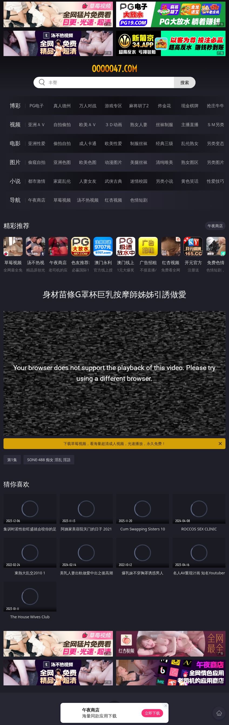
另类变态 (215, 143)
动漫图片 (113, 162)
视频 (15, 124)
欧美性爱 (113, 143)
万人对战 (87, 106)
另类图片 (215, 162)
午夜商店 (36, 200)
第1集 (12, 459)
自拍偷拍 (62, 124)
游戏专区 (113, 106)
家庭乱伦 (62, 181)
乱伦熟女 (189, 143)
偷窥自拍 (36, 162)
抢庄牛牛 (215, 106)
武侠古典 (113, 181)
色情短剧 (138, 200)
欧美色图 (87, 162)
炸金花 (164, 106)
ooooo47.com (114, 68)
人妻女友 (87, 181)
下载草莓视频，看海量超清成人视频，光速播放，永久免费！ (143, 443)
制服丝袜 (138, 143)
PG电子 (36, 106)
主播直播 (189, 124)
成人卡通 (87, 143)
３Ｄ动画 (113, 124)
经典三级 (164, 143)
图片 (15, 162)
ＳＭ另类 (215, 124)
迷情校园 (138, 181)
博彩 (15, 105)
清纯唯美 (164, 162)
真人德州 (62, 106)
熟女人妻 (138, 124)
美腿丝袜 (138, 162)
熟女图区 (189, 162)
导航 (15, 199)
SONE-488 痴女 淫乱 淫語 (49, 459)
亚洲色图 (62, 162)
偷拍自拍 (62, 143)
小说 (15, 181)
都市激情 (36, 181)
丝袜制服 (164, 124)
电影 (15, 143)
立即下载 (152, 713)
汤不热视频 (88, 200)
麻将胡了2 (139, 106)
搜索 (184, 82)
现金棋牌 (189, 106)
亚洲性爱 (36, 143)
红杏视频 (113, 200)
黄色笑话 (189, 181)
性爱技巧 (215, 181)
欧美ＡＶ (87, 124)
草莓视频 (62, 200)
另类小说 (164, 181)
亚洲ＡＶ (36, 124)
